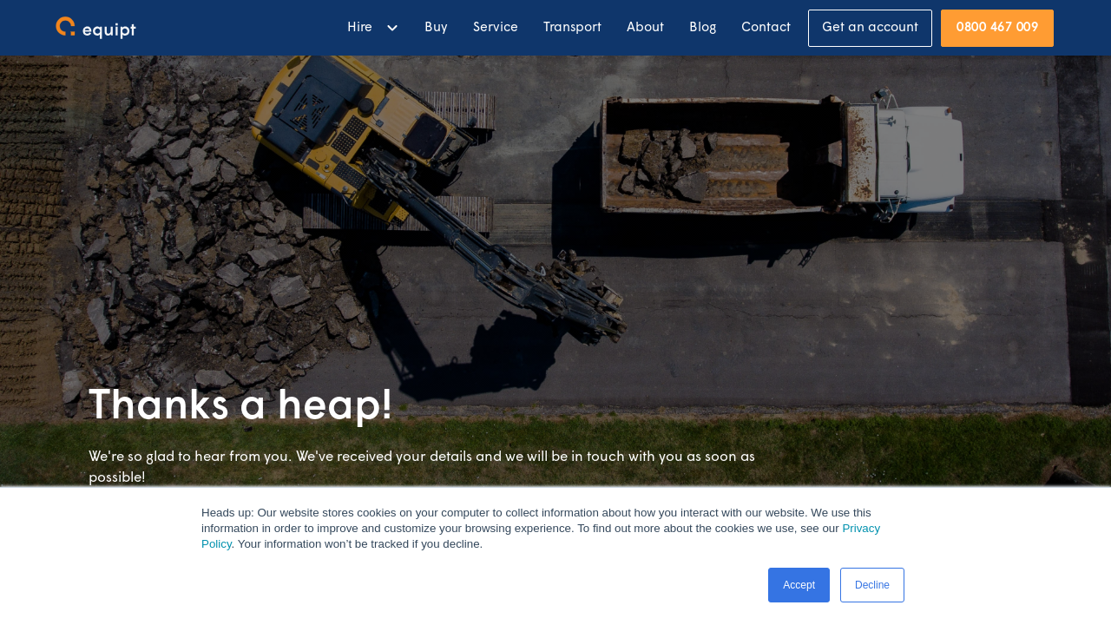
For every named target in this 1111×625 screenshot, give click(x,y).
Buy (436, 28)
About (645, 28)
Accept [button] (799, 585)
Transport (572, 28)
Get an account (870, 28)
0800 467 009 (997, 28)
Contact (766, 28)
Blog (702, 28)
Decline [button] (872, 585)
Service (495, 28)
